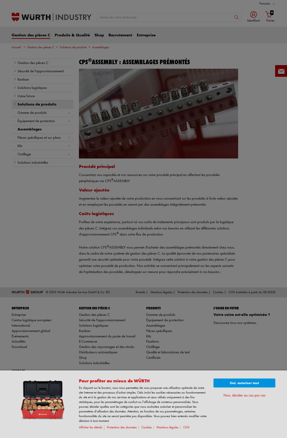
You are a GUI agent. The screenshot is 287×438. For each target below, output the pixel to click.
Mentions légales (167, 427)
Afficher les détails (90, 427)
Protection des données (122, 427)
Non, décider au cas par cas (244, 395)
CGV (186, 427)
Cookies (146, 427)
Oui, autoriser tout (244, 383)
